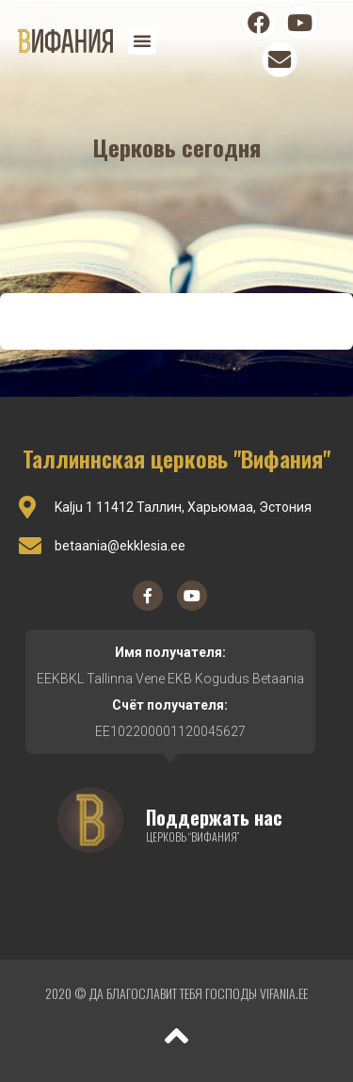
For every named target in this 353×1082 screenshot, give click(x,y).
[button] (142, 40)
